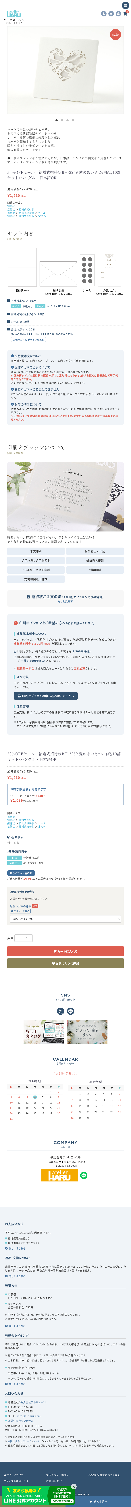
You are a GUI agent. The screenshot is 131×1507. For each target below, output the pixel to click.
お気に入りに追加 (67, 963)
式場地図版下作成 (36, 579)
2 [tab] (63, 121)
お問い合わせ (54, 1481)
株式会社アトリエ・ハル (33, 1402)
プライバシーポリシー (58, 1475)
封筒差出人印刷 (95, 551)
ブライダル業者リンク (16, 1481)
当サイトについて (14, 1475)
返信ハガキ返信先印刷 (36, 561)
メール (36, 1441)
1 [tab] (57, 121)
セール (42, 212)
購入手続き (100, 1501)
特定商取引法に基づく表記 (104, 1475)
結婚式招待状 (26, 209)
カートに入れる (67, 951)
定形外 (42, 216)
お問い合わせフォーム (20, 1420)
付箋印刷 (95, 570)
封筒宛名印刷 (95, 561)
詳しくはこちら (17, 1248)
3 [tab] (68, 121)
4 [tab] (74, 121)
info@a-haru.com (29, 1416)
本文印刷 (36, 551)
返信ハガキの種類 (20, 906)
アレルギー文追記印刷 (36, 570)
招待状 (11, 206)
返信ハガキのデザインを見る (28, 339)
